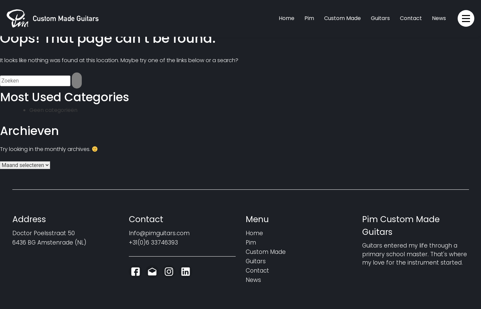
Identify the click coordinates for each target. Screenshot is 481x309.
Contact (411, 18)
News (439, 18)
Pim (309, 18)
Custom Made (342, 18)
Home (286, 18)
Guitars (380, 18)
